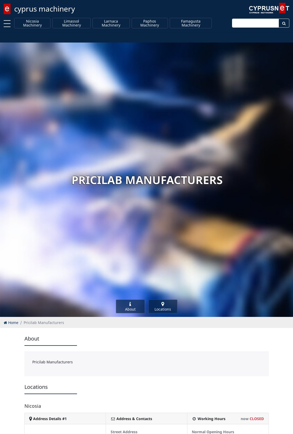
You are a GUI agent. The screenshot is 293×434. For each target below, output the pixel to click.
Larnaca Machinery (111, 23)
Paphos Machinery (149, 23)
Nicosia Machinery (32, 23)
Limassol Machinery (71, 23)
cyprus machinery (44, 9)
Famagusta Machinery (191, 23)
